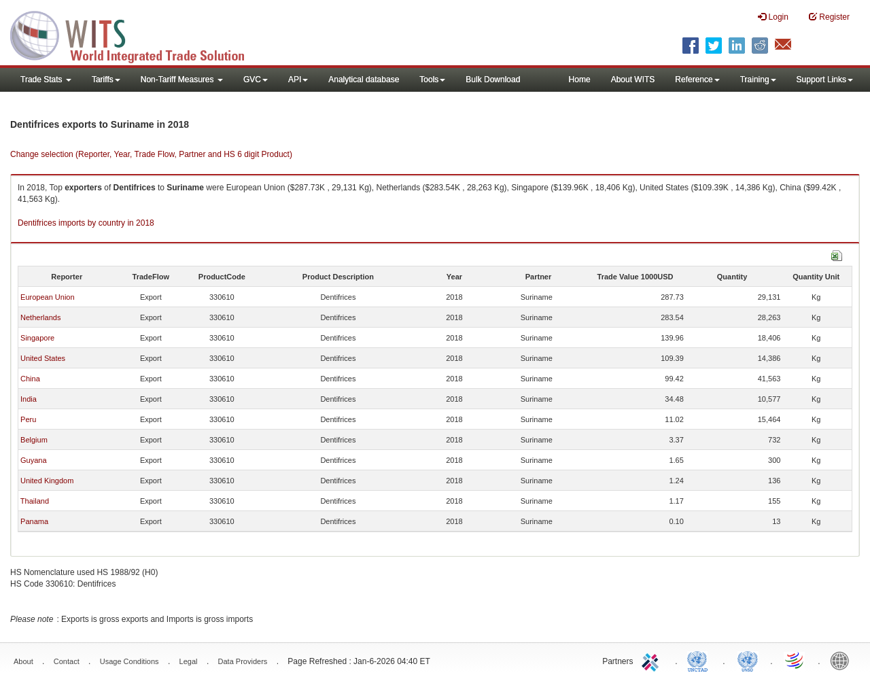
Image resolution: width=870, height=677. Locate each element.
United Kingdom (46, 480)
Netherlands (40, 317)
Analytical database (363, 79)
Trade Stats (45, 79)
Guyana (33, 460)
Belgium (34, 440)
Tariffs (106, 79)
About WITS (633, 79)
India (28, 399)
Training (758, 79)
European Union (47, 297)
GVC (255, 79)
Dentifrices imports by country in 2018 (86, 223)
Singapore (37, 338)
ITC (652, 660)
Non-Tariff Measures (182, 79)
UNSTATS (747, 660)
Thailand (34, 501)
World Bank (842, 660)
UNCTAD (700, 660)
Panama (34, 521)
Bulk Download (493, 79)
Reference (697, 79)
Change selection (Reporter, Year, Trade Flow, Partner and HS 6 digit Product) (151, 154)
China (30, 379)
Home (580, 79)
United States (42, 358)
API (298, 79)
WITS (136, 34)
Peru (28, 419)
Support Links (825, 79)
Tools (432, 79)
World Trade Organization (795, 660)
